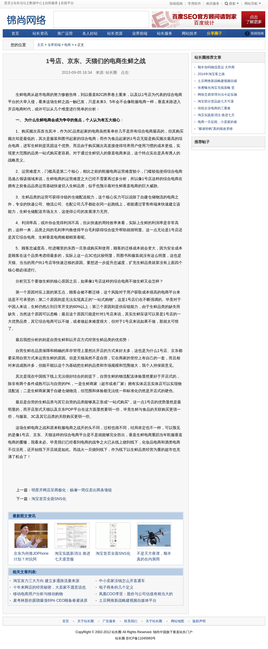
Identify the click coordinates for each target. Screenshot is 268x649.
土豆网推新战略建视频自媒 (217, 81)
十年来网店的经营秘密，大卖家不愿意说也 (49, 587)
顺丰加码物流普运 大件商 (216, 67)
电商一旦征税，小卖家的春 (217, 122)
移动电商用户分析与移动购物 (38, 594)
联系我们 (130, 621)
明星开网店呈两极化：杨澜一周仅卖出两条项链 (71, 490)
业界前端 (139, 33)
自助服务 (51, 3)
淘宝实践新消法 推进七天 (216, 115)
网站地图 (177, 621)
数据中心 (35, 3)
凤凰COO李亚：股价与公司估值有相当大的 (136, 594)
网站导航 (252, 3)
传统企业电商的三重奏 (214, 108)
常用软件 (194, 3)
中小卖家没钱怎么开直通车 (122, 580)
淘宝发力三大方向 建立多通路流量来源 (46, 580)
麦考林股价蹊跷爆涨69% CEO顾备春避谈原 (50, 600)
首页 (7, 3)
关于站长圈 (85, 621)
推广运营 (65, 33)
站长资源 (115, 33)
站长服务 (164, 33)
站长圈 (116, 632)
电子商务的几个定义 (116, 587)
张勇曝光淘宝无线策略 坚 (216, 88)
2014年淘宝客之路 (211, 74)
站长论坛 (20, 3)
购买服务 (212, 3)
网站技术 (189, 33)
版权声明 (199, 621)
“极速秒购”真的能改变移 (215, 129)
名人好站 (90, 33)
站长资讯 (40, 33)
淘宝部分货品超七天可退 (216, 101)
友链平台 (67, 3)
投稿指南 (176, 3)
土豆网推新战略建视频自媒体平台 (127, 600)
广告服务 (109, 621)
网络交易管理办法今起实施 (217, 94)
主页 (40, 45)
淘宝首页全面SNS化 (48, 499)
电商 (67, 45)
